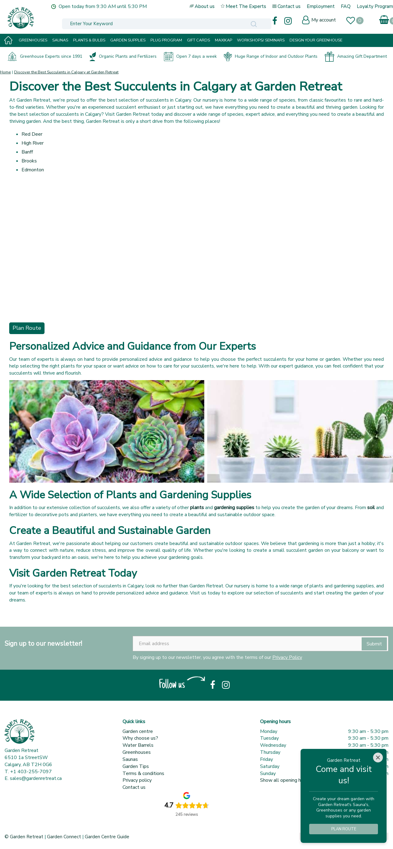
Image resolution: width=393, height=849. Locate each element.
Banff (27, 152)
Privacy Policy (287, 657)
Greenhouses (137, 752)
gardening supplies (234, 507)
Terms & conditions (143, 773)
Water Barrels (138, 745)
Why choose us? (140, 738)
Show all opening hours (285, 780)
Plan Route (27, 328)
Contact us (134, 787)
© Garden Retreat (25, 837)
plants (197, 507)
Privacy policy (137, 780)
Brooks (29, 161)
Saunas (130, 759)
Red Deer (31, 134)
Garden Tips (136, 766)
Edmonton (32, 169)
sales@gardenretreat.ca (36, 778)
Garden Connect (64, 837)
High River (32, 143)
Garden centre (138, 731)
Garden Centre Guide (107, 837)
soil (371, 507)
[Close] (378, 757)
